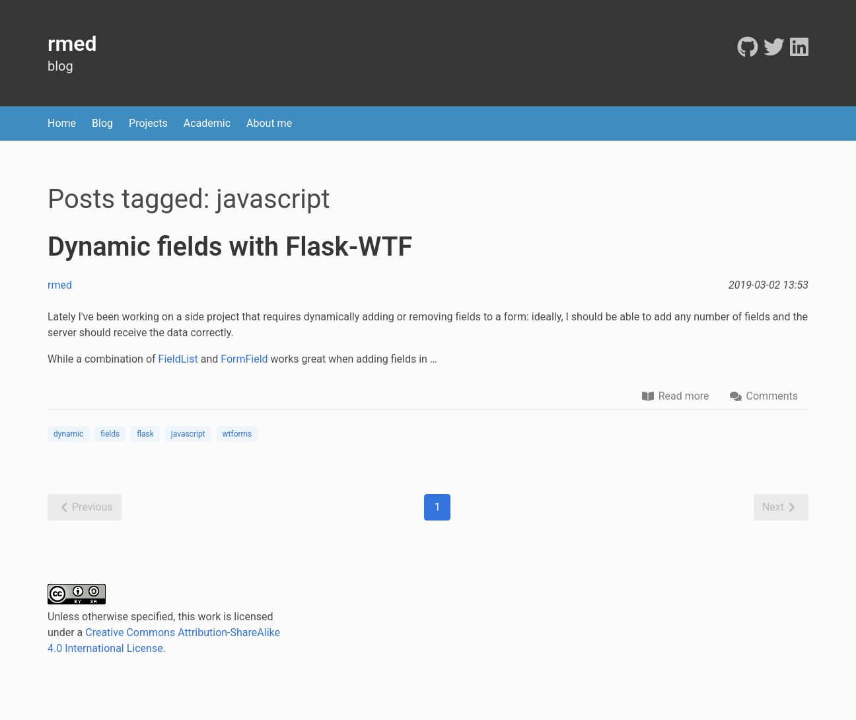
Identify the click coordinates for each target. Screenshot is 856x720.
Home (62, 123)
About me (269, 123)
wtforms (237, 434)
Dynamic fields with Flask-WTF (230, 246)
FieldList (178, 359)
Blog (102, 123)
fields (110, 434)
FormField (244, 359)
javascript (188, 434)
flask (145, 434)
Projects (148, 123)
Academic (207, 123)
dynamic (68, 434)
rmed (60, 285)
